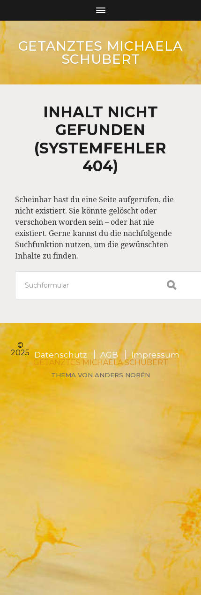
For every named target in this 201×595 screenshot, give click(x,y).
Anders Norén (122, 375)
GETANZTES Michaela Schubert (100, 52)
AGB (109, 354)
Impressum (155, 354)
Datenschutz (60, 354)
